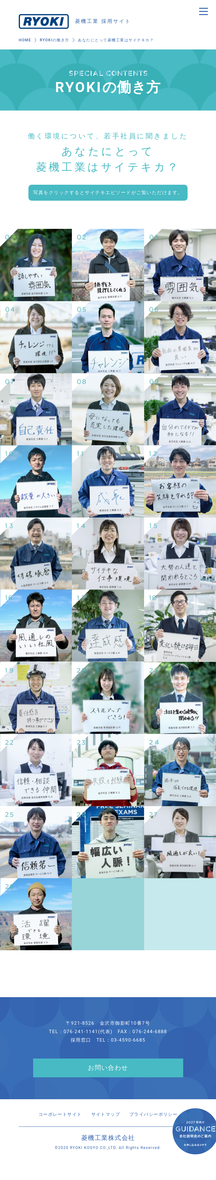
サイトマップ (105, 1114)
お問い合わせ (108, 1068)
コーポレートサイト (57, 1114)
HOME (25, 40)
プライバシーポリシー (156, 1114)
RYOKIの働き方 (55, 40)
